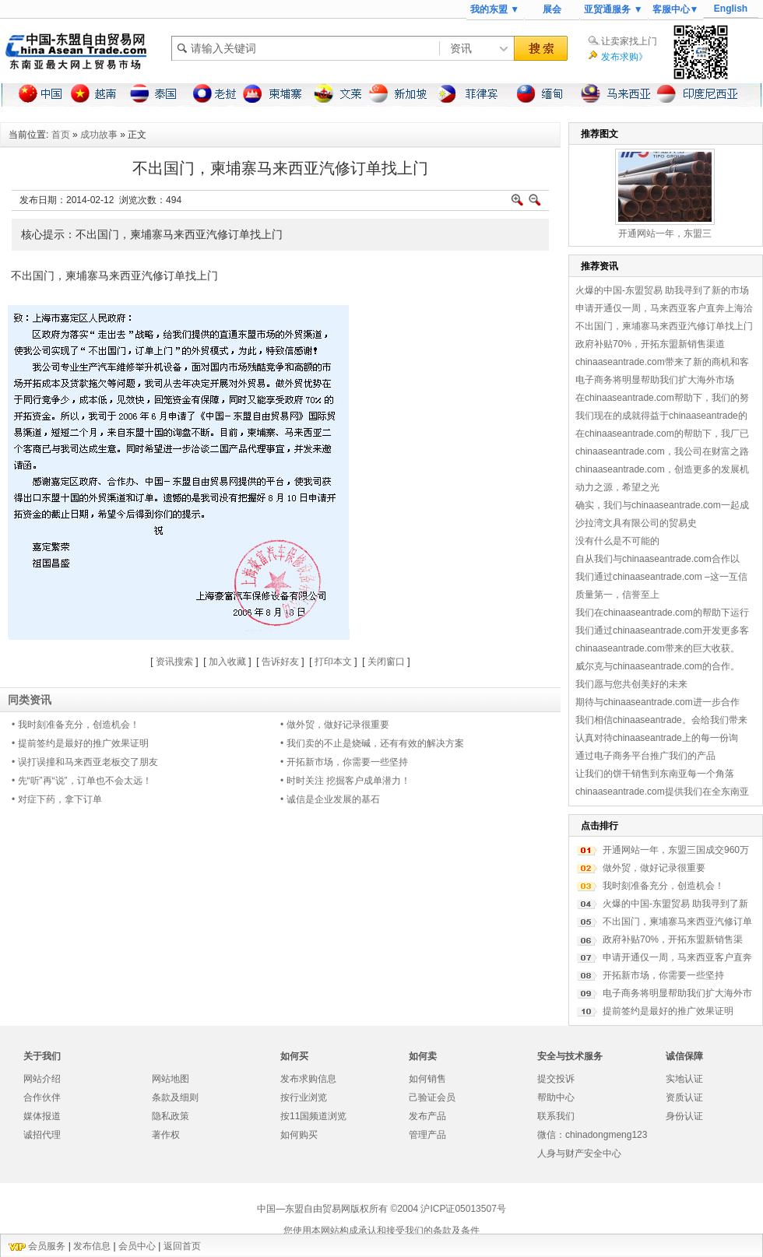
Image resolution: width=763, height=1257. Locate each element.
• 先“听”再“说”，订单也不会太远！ (82, 780)
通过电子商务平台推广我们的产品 (645, 755)
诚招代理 (42, 1134)
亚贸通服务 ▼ (613, 9)
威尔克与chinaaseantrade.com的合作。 (657, 666)
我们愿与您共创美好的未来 (631, 684)
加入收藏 (227, 661)
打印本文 (333, 661)
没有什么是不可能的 (617, 540)
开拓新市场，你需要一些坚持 (663, 975)
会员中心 (137, 1246)
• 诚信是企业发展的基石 (330, 799)
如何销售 (427, 1078)
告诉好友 (280, 661)
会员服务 (46, 1246)
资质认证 (684, 1097)
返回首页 (182, 1246)
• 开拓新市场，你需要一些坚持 (344, 762)
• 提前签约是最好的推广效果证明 (80, 743)
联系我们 (556, 1116)
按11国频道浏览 (313, 1116)
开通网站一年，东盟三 (665, 233)
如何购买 (299, 1134)
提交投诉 (556, 1078)
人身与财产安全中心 (579, 1153)
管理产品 (427, 1134)
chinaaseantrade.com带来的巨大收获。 (657, 648)
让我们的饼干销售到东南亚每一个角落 (654, 773)
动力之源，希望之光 (617, 487)
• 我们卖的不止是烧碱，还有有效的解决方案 (372, 743)
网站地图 (170, 1078)
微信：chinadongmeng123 (592, 1134)
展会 (552, 9)
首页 (60, 134)
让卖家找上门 (629, 41)
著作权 (166, 1134)
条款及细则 (175, 1097)
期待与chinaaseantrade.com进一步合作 (657, 702)
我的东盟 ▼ (494, 9)
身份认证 (684, 1116)
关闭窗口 (386, 661)
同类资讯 (29, 699)
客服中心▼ (675, 9)
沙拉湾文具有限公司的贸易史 (636, 523)
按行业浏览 (303, 1097)
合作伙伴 (42, 1097)
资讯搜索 (174, 661)
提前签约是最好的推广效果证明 (668, 1011)
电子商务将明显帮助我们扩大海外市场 (654, 379)
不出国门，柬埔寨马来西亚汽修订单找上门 (664, 326)
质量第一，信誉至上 (617, 594)
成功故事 (99, 134)
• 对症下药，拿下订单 (57, 799)
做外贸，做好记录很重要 (654, 867)
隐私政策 (170, 1116)
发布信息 (92, 1246)
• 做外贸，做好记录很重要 (334, 724)
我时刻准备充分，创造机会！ (663, 885)
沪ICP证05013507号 (462, 1208)
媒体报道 (42, 1116)
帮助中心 (556, 1097)
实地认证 (684, 1078)
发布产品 (427, 1116)
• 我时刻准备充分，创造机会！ (75, 724)
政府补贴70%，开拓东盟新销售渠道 (650, 344)
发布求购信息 (308, 1078)
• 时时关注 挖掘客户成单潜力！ (345, 780)
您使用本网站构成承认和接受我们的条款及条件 (381, 1230)
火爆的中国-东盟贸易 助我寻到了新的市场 (662, 290)
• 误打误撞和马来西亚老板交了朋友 (85, 762)
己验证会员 (432, 1097)
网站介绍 (42, 1078)
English (730, 8)
